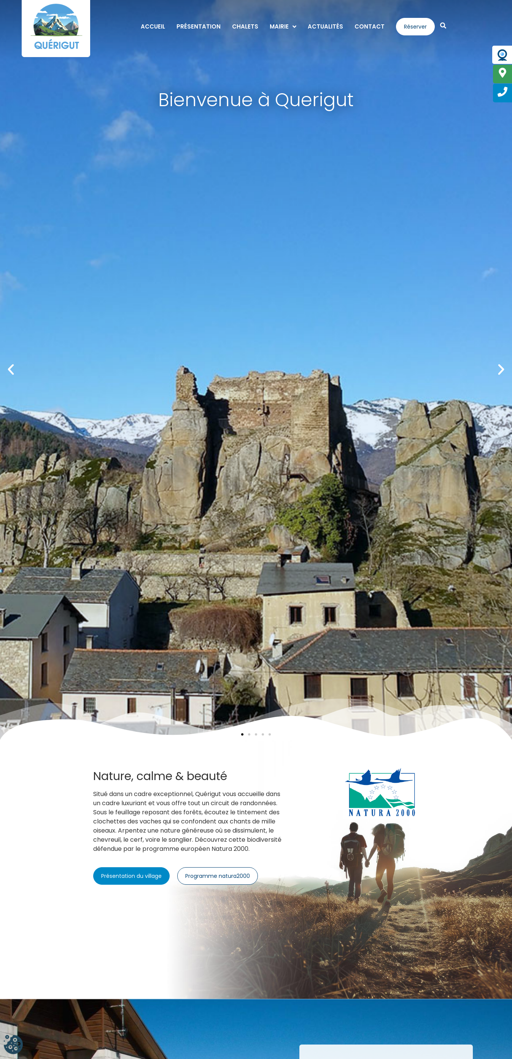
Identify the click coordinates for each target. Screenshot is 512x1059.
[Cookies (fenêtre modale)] (13, 1045)
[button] (11, 370)
